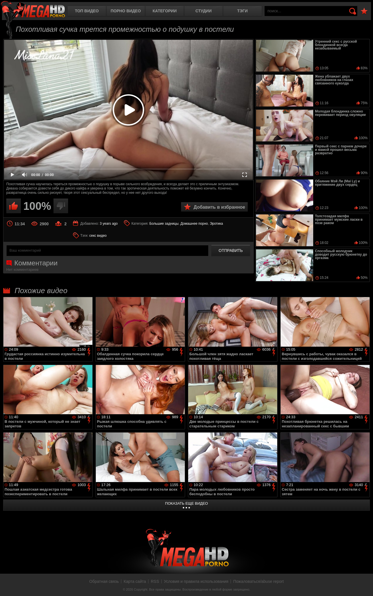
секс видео (98, 236)
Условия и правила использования (196, 581)
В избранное (364, 11)
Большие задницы (163, 224)
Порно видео (126, 11)
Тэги (242, 11)
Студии (203, 11)
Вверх (364, 585)
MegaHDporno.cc (33, 10)
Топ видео (87, 11)
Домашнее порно (194, 224)
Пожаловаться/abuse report (258, 581)
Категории (165, 11)
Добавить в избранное (219, 207)
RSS (155, 581)
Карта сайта (135, 581)
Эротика (216, 224)
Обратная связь (104, 581)
